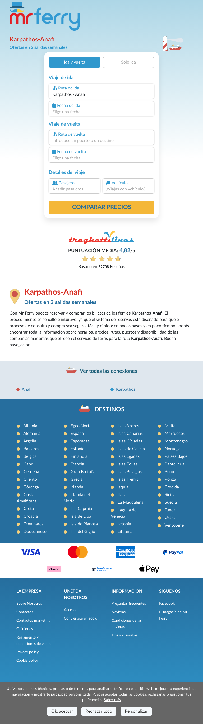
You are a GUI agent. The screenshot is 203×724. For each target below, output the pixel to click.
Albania (30, 426)
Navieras (119, 612)
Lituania (125, 532)
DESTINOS (109, 409)
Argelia (29, 441)
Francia (77, 464)
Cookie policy (27, 661)
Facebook (167, 604)
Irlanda (77, 487)
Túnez (170, 510)
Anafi (26, 389)
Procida (172, 487)
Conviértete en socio (80, 618)
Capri (29, 464)
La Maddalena (131, 502)
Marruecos (175, 433)
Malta (170, 426)
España (77, 433)
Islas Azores (128, 426)
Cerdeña (31, 472)
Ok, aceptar (62, 711)
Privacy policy (27, 652)
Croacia (31, 516)
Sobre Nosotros (29, 604)
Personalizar (136, 711)
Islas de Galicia (131, 449)
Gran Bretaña (83, 472)
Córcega (31, 487)
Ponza (170, 479)
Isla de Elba (81, 516)
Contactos (24, 612)
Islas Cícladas (130, 441)
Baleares (31, 449)
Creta (29, 509)
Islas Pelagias (130, 472)
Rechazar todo (99, 711)
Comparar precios (101, 207)
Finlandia (79, 456)
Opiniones (24, 629)
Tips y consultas (124, 635)
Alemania (31, 433)
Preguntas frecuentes (129, 604)
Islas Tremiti (128, 479)
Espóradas (80, 441)
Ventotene (174, 525)
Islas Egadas (129, 456)
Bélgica (30, 456)
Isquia (123, 487)
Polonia (172, 472)
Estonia (77, 449)
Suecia (171, 502)
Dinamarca (34, 524)
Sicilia (170, 495)
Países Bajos (176, 456)
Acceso (70, 610)
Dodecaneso (35, 532)
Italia (122, 495)
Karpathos (125, 389)
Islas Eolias (127, 464)
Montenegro (176, 441)
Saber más (112, 700)
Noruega (173, 449)
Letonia (124, 524)
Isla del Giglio (83, 532)
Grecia (77, 479)
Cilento (30, 479)
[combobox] (101, 94)
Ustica (171, 518)
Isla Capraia (81, 509)
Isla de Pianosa (84, 524)
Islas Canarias (130, 433)
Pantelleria (174, 464)
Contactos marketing (33, 620)
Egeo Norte (81, 426)
